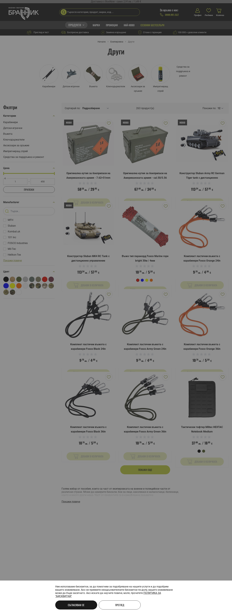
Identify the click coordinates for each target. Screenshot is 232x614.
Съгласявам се (76, 605)
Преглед (119, 605)
